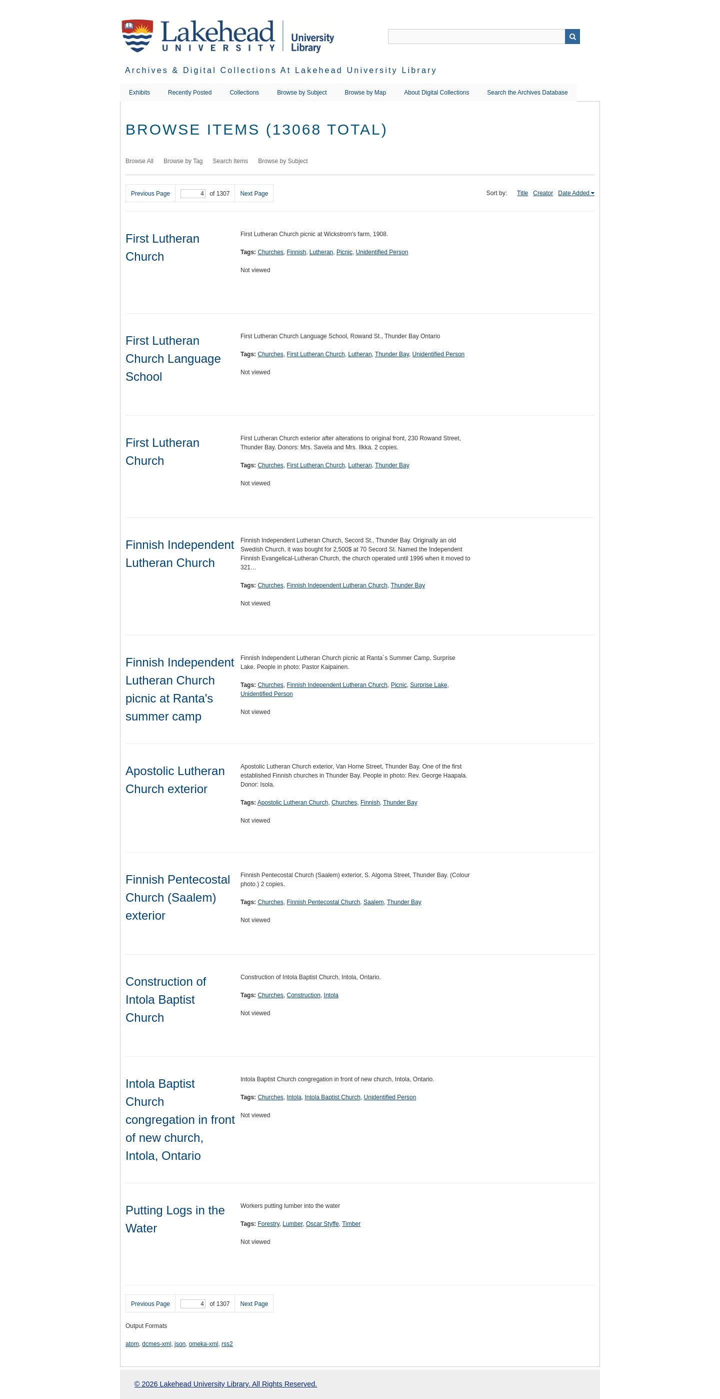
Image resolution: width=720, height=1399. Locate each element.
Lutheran (321, 252)
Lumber (292, 1223)
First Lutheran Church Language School (173, 358)
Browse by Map (365, 92)
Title (522, 193)
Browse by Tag (183, 161)
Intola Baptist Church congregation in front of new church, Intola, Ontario (180, 1119)
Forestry (268, 1223)
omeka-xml (203, 1343)
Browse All (140, 161)
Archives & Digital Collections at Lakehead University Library (281, 70)
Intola (331, 995)
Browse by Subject (301, 92)
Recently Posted (190, 92)
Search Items (230, 161)
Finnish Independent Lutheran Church (337, 585)
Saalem (374, 902)
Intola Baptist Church (332, 1097)
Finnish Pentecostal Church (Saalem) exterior (178, 897)
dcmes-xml (156, 1343)
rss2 (227, 1343)
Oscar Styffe (322, 1223)
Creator (543, 193)
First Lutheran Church (316, 354)
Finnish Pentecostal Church (323, 902)
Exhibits (139, 92)
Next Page (254, 193)
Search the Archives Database (527, 92)
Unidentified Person (382, 252)
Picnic (344, 252)
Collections (244, 92)
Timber (351, 1223)
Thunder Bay (392, 354)
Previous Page (150, 193)
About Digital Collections (436, 92)
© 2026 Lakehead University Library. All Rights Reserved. (225, 1384)
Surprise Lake (428, 684)
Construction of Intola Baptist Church (166, 999)
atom (132, 1343)
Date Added (574, 193)
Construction (303, 995)
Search (572, 36)
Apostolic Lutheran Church (293, 802)
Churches (270, 252)
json (180, 1343)
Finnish (296, 252)
